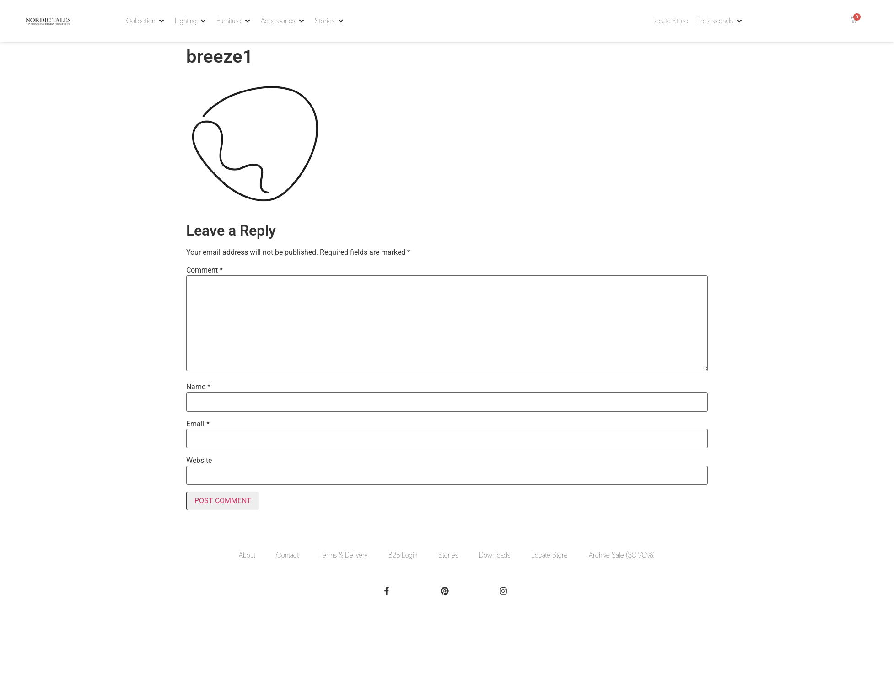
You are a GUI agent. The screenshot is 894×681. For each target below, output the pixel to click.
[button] (146, 21)
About (247, 555)
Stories (448, 555)
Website (199, 460)
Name (198, 387)
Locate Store (549, 555)
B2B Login (402, 555)
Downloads (494, 555)
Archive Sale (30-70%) (622, 555)
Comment (204, 270)
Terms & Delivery (343, 555)
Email (198, 424)
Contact (287, 555)
